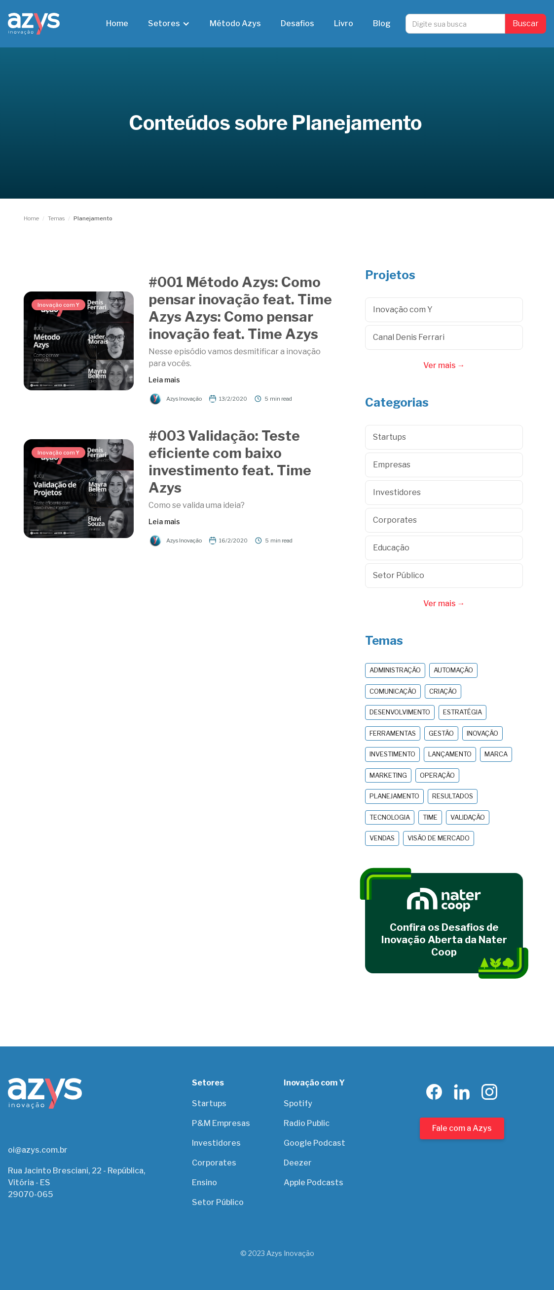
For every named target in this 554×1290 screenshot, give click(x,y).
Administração (395, 670)
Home (117, 23)
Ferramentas (392, 733)
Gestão (441, 733)
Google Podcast (314, 1143)
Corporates (214, 1162)
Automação (453, 670)
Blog (382, 23)
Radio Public (307, 1123)
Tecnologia (389, 817)
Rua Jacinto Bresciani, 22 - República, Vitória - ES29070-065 (77, 1182)
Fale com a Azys (462, 1128)
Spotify (298, 1103)
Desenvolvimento (399, 712)
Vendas (382, 838)
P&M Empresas (221, 1123)
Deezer (298, 1162)
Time (430, 817)
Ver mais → (444, 365)
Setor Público (218, 1202)
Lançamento (450, 754)
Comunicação (392, 691)
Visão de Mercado (438, 838)
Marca (496, 754)
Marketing (388, 775)
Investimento (392, 754)
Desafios (297, 23)
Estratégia (462, 712)
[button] (169, 24)
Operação (437, 775)
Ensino (204, 1182)
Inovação (482, 733)
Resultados (452, 796)
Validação (467, 817)
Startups (209, 1103)
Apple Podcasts (313, 1182)
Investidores (216, 1143)
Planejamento (394, 796)
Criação (443, 691)
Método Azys (235, 23)
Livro (343, 23)
